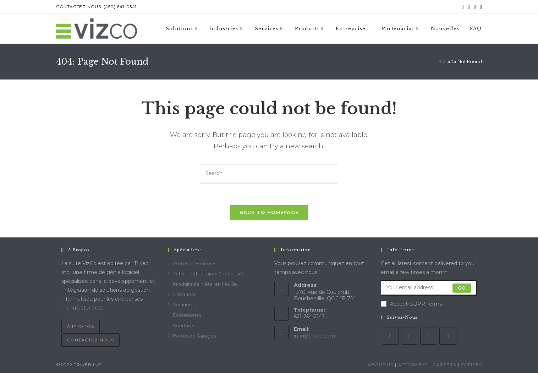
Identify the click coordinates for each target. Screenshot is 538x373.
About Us (380, 364)
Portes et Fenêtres (194, 263)
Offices (471, 364)
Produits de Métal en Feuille (205, 284)
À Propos (80, 326)
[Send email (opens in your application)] (480, 6)
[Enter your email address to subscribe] (429, 288)
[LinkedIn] (447, 336)
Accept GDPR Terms (411, 304)
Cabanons (184, 294)
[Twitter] (390, 336)
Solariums (184, 304)
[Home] (440, 61)
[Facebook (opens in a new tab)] (469, 6)
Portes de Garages (194, 336)
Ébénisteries (187, 315)
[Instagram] (428, 336)
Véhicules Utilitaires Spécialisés (208, 273)
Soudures (184, 325)
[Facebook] (409, 336)
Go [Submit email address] (462, 288)
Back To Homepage (269, 212)
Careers (444, 364)
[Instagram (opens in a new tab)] (475, 6)
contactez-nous (90, 339)
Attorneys (413, 364)
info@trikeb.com (314, 336)
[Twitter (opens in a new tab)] (463, 6)
